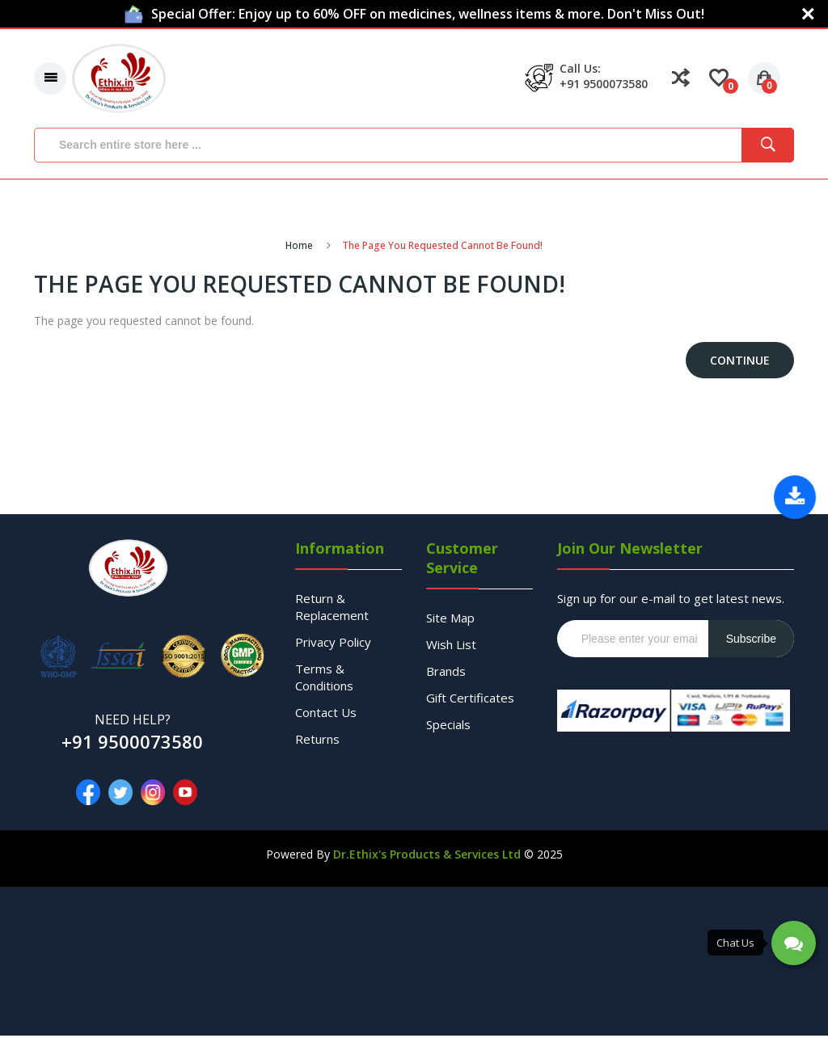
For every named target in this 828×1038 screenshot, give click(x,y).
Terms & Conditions (324, 679)
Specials (448, 727)
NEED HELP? (133, 722)
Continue (740, 362)
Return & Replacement (332, 609)
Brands (446, 673)
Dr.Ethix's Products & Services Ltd (427, 856)
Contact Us (326, 715)
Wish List (451, 647)
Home (299, 248)
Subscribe (751, 641)
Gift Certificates (470, 700)
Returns (317, 741)
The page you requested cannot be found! (442, 248)
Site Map (450, 620)
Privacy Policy (333, 644)
